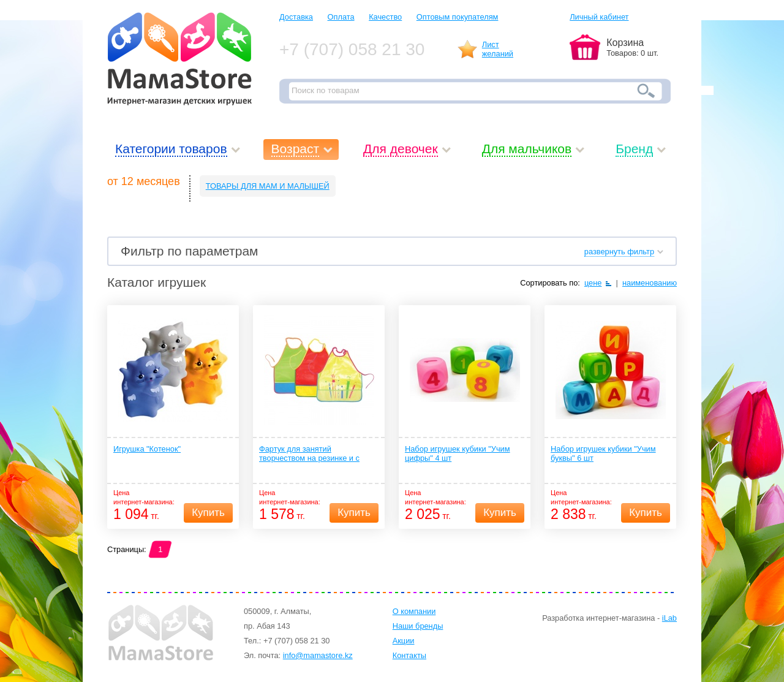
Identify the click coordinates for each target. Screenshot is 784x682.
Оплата (341, 16)
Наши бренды (418, 626)
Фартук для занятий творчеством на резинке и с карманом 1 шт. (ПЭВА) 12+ (309, 454)
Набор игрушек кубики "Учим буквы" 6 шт (603, 453)
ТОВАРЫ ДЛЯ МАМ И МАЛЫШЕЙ (268, 186)
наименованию (649, 282)
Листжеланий (497, 49)
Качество (385, 16)
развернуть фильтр (619, 251)
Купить (208, 512)
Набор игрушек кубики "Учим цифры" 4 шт (457, 453)
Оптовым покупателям (458, 16)
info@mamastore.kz (318, 655)
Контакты (409, 655)
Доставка (296, 16)
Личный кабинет (599, 16)
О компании (414, 611)
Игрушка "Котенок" (147, 448)
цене (593, 282)
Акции (404, 640)
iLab (669, 618)
